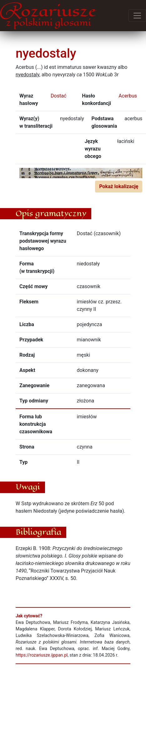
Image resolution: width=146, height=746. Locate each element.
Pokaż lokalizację (118, 186)
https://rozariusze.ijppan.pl (42, 655)
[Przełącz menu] (137, 15)
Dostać (58, 96)
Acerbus (127, 96)
